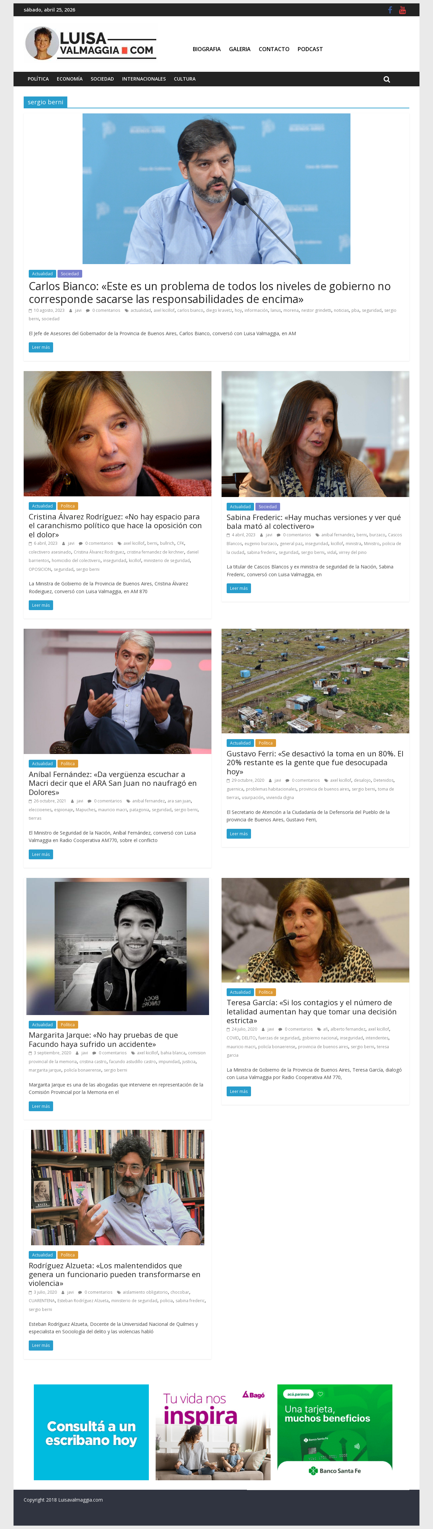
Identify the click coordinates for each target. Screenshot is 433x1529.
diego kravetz (219, 310)
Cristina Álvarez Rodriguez (99, 552)
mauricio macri (112, 810)
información (256, 310)
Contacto (274, 49)
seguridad (372, 310)
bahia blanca (173, 1053)
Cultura (185, 79)
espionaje (63, 810)
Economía (70, 79)
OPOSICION (40, 569)
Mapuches (85, 810)
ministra (353, 543)
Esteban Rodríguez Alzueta (83, 1301)
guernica (235, 789)
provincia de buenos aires (324, 789)
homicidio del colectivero (76, 560)
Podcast (310, 49)
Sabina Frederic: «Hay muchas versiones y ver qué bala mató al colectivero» (314, 521)
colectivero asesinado (50, 552)
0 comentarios (103, 310)
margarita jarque (45, 1070)
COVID (233, 1038)
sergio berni (87, 569)
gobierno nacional (319, 1038)
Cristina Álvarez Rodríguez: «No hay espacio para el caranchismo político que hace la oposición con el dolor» (115, 525)
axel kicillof (164, 310)
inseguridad (114, 560)
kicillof (135, 560)
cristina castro (93, 1061)
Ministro (372, 543)
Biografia (207, 49)
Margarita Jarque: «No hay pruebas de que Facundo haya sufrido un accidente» (103, 1039)
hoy (238, 310)
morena (291, 310)
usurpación (253, 797)
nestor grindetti (316, 310)
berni (152, 543)
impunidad (169, 1061)
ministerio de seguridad (167, 560)
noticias (341, 310)
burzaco (377, 535)
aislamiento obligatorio (145, 1292)
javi (79, 310)
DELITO (249, 1038)
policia (166, 1301)
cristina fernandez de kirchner (155, 552)
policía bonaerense (82, 1070)
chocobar (179, 1292)
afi (325, 1029)
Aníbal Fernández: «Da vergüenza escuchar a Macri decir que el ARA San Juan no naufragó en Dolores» (113, 783)
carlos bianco (190, 310)
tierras (35, 818)
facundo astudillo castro (132, 1061)
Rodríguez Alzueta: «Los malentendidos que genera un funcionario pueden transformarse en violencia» (115, 1274)
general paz (291, 543)
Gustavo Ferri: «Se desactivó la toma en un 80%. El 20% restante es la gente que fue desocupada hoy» (315, 762)
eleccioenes (40, 810)
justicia (189, 1061)
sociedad (51, 319)
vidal (331, 552)
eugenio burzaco (261, 543)
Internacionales (144, 79)
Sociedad (102, 79)
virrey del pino (353, 552)
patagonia (139, 810)
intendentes (377, 1038)
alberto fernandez (348, 1029)
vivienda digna (280, 797)
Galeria (240, 49)
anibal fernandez (337, 535)
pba (355, 310)
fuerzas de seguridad (278, 1038)
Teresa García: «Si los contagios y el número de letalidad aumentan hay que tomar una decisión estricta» (312, 1011)
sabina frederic (261, 552)
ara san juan (179, 801)
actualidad (141, 310)
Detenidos (383, 780)
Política (38, 79)
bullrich (167, 543)
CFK (180, 543)
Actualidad (42, 274)
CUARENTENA (42, 1301)
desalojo (362, 780)
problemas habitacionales (271, 789)
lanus (276, 310)
